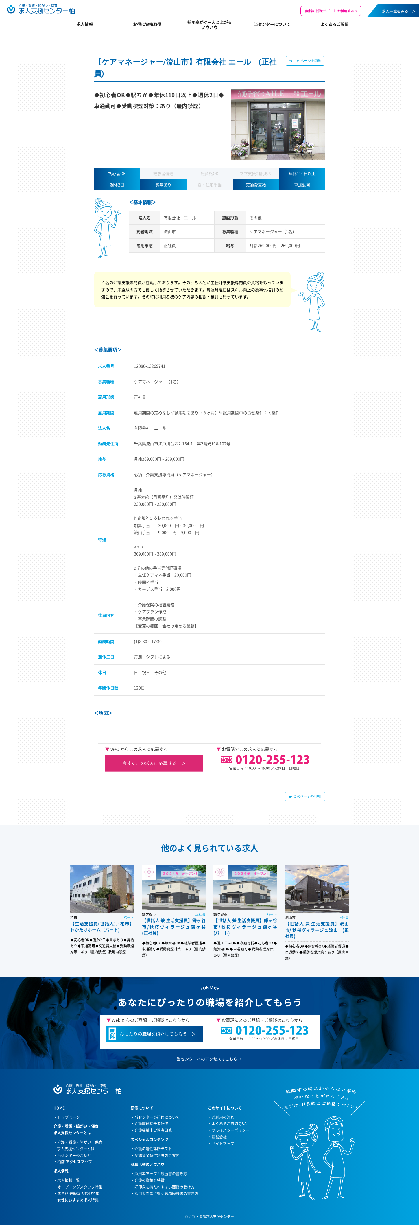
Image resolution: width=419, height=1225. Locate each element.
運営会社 (219, 1136)
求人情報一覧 (68, 1180)
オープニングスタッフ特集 (79, 1186)
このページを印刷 (307, 61)
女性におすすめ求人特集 (78, 1199)
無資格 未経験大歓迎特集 (78, 1193)
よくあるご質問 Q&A (229, 1123)
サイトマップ (223, 1143)
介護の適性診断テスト (153, 1148)
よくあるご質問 (334, 24)
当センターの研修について (157, 1117)
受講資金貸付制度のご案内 (157, 1155)
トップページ (68, 1117)
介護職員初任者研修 (151, 1123)
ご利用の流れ (223, 1117)
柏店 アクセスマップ (74, 1161)
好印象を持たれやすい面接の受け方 (164, 1186)
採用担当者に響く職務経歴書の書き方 (166, 1193)
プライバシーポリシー (230, 1130)
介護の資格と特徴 (149, 1180)
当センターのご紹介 (74, 1155)
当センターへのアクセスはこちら (207, 1059)
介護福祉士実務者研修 (153, 1130)
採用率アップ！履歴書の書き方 (160, 1173)
